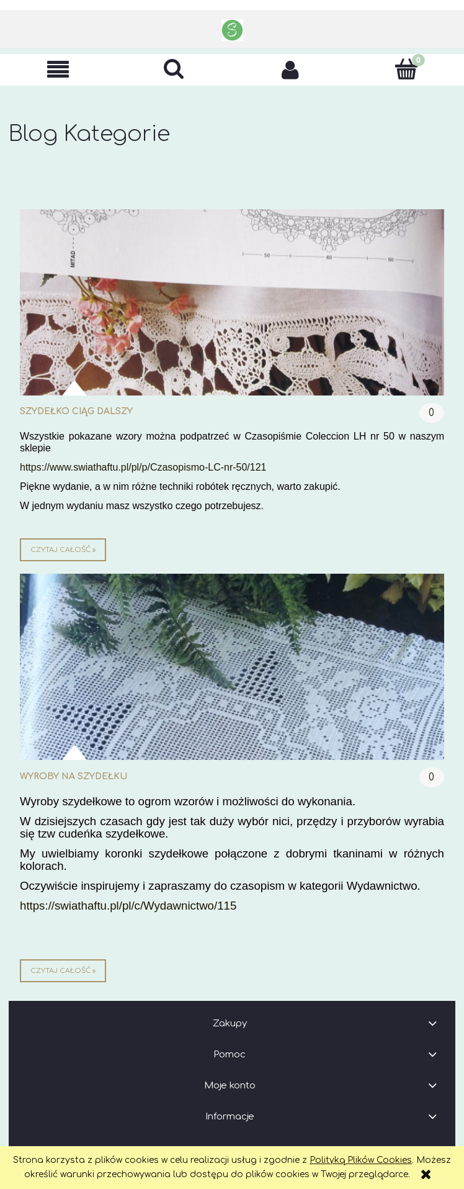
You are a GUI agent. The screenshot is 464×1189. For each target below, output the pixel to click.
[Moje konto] (290, 69)
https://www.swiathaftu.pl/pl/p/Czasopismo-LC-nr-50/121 (143, 467)
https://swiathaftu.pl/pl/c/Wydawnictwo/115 (128, 905)
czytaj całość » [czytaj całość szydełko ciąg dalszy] (63, 550)
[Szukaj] (174, 69)
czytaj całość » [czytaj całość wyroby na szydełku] (63, 971)
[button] (58, 70)
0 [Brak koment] (431, 412)
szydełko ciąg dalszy (76, 411)
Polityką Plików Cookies (361, 1160)
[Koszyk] (406, 69)
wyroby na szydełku (73, 776)
